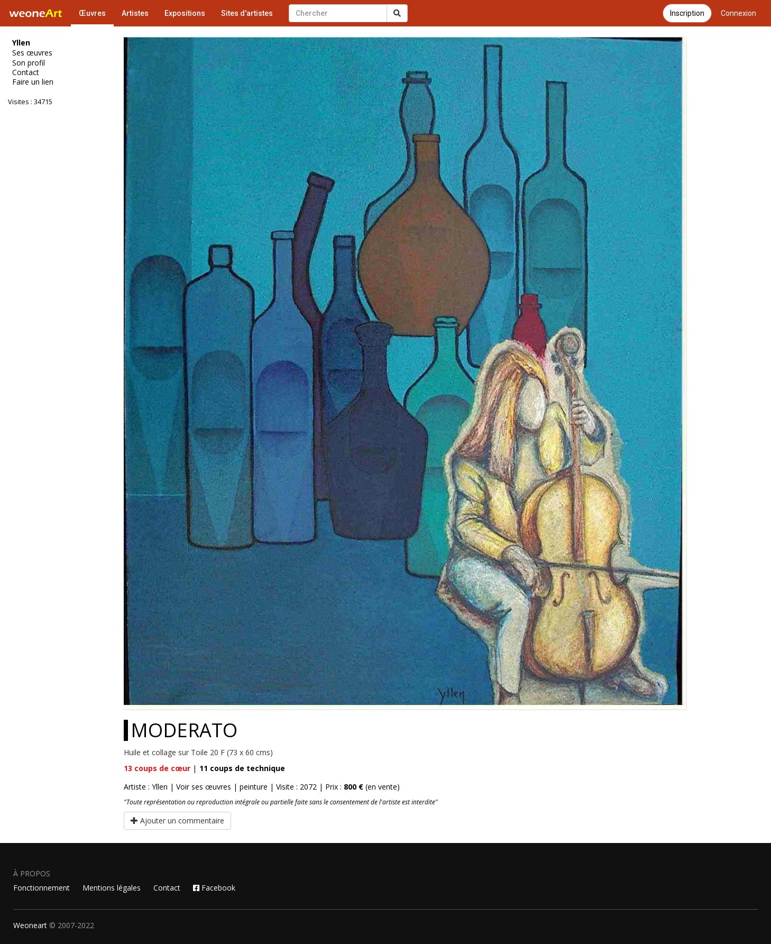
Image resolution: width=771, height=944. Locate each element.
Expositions (184, 13)
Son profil (28, 63)
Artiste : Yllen (146, 787)
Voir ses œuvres (203, 787)
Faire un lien (32, 82)
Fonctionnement (41, 888)
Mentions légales (111, 888)
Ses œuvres (32, 53)
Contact (25, 72)
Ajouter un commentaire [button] (177, 820)
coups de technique (242, 768)
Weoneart (30, 925)
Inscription (687, 13)
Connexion (738, 13)
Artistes (135, 13)
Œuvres (92, 13)
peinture (254, 787)
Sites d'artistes (247, 13)
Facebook (214, 888)
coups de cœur (157, 768)
